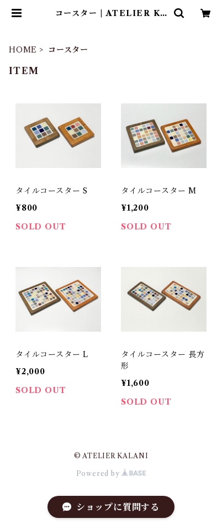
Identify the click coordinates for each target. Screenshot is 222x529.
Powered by (111, 473)
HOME (23, 50)
